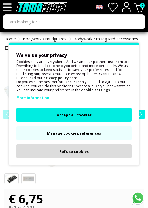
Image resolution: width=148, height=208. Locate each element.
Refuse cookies (74, 151)
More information (32, 97)
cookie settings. (96, 90)
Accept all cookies (74, 115)
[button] (140, 114)
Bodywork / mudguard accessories (105, 39)
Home (10, 39)
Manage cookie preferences (74, 133)
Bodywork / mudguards (45, 39)
